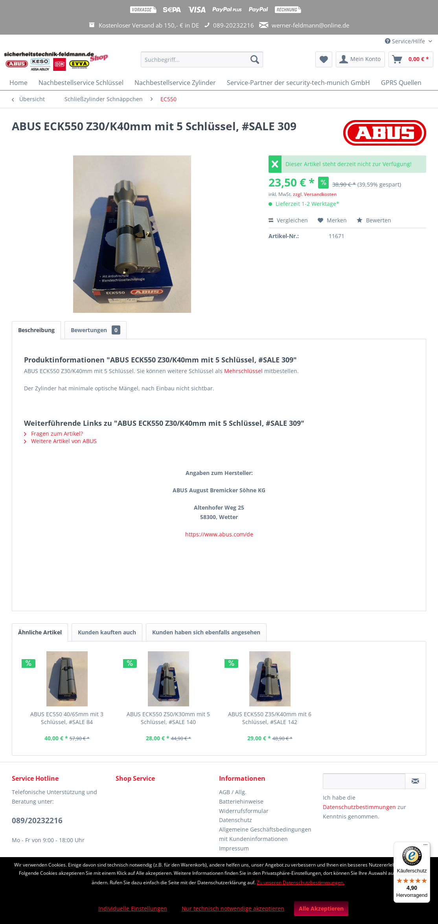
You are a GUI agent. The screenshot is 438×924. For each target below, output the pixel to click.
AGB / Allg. (233, 792)
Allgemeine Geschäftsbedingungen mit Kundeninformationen (265, 834)
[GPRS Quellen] (401, 82)
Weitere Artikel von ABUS (60, 441)
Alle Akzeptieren (321, 908)
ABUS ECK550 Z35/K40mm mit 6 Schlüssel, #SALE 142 (269, 718)
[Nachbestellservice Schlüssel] (81, 82)
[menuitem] (202, 63)
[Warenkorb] (410, 59)
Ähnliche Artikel (40, 632)
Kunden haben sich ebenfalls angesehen (206, 632)
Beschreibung (36, 330)
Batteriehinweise (241, 801)
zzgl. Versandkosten (315, 194)
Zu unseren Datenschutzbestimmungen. (300, 882)
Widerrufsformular (244, 811)
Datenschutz (235, 820)
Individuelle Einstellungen (132, 908)
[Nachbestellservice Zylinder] (175, 82)
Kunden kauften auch (107, 632)
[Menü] (425, 846)
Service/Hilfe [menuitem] (406, 41)
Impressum (234, 848)
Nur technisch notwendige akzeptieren (233, 908)
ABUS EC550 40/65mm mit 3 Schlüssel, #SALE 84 (66, 718)
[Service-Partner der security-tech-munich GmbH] (298, 82)
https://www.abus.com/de (219, 534)
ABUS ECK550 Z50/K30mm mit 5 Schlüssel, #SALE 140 (168, 718)
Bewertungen (95, 329)
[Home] (18, 82)
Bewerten (374, 220)
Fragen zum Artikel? (53, 433)
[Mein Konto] (360, 59)
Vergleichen (288, 220)
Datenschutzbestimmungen (359, 807)
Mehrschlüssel (243, 371)
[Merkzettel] (323, 59)
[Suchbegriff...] (202, 59)
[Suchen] (255, 59)
